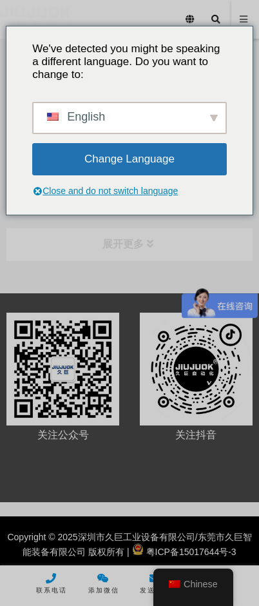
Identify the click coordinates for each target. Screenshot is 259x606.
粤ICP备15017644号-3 (184, 552)
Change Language (129, 159)
